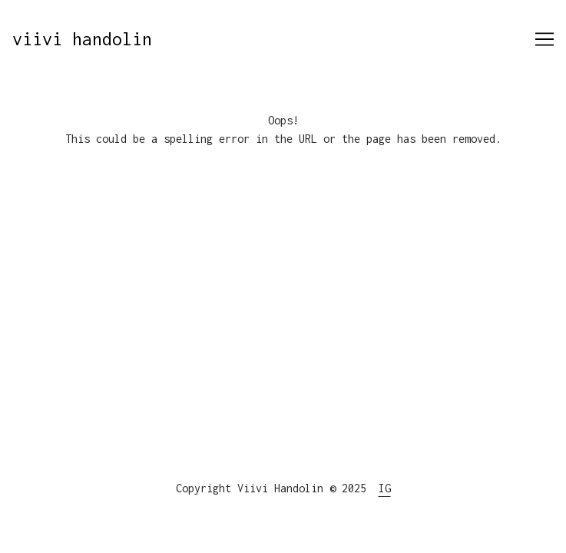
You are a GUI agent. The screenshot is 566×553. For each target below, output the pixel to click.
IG (385, 488)
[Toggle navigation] (544, 39)
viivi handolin (82, 38)
